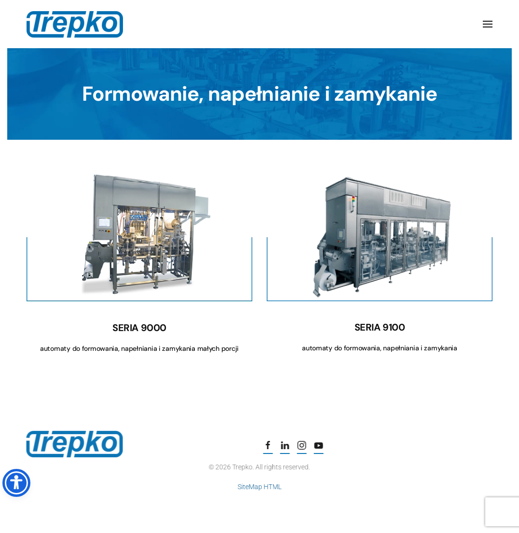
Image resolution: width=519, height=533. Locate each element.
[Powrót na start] (75, 24)
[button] (487, 24)
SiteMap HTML (258, 487)
